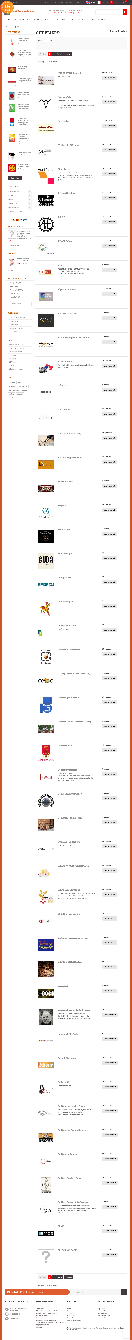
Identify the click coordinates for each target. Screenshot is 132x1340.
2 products (106, 337)
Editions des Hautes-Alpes (71, 1106)
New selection (72, 1318)
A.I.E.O (61, 217)
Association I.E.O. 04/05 (17, 345)
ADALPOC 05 (65, 241)
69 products (106, 745)
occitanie (12, 398)
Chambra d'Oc (65, 745)
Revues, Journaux (97, 20)
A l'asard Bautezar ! (67, 193)
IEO (19, 382)
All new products (13, 246)
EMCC (61, 1226)
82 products (106, 1249)
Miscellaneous (77, 20)
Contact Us (79, 2)
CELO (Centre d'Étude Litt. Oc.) (74, 673)
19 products (106, 361)
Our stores (40, 1309)
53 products (106, 841)
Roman (24, 390)
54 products (106, 1057)
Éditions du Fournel (68, 1154)
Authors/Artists (17, 278)
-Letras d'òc (13, 325)
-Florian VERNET (15, 287)
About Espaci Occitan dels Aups (48, 1311)
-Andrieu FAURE (15, 283)
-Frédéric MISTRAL (16, 290)
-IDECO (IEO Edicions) (17, 318)
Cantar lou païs (65, 601)
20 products (106, 697)
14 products (106, 601)
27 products (106, 241)
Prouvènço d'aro (14, 359)
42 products (106, 289)
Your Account (58, 13)
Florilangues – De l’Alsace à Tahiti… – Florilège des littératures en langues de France (24, 234)
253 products (107, 433)
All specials (11, 270)
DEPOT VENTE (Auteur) (70, 962)
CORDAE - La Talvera (69, 841)
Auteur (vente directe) (69, 433)
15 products (106, 1225)
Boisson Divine (65, 481)
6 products (106, 265)
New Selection (21, 20)
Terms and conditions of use (46, 1313)
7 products (106, 769)
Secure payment (42, 1315)
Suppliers (13, 313)
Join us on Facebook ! (75, 1320)
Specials (12, 253)
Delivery (39, 1318)
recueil (20, 394)
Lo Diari (11, 366)
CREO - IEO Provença (69, 889)
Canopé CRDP (65, 577)
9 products (106, 385)
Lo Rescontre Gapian (16, 348)
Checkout (68, 13)
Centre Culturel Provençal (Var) (74, 721)
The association (57, 2)
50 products (106, 865)
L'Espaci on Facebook (16, 369)
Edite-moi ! (63, 1082)
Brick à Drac (64, 529)
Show (40, 40)
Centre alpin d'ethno (68, 697)
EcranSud (63, 986)
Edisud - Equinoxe (67, 1058)
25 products (106, 577)
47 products (106, 192)
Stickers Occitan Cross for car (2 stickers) (24, 167)
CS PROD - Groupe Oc (69, 913)
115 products (107, 120)
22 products (106, 625)
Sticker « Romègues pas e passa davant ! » (25, 81)
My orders (101, 1309)
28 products (106, 216)
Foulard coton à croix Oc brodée (23, 94)
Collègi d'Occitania (67, 769)
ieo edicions (14, 390)
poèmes (22, 398)
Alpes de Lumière (67, 289)
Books (36, 20)
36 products (106, 1081)
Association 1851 (66, 361)
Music (47, 20)
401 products (107, 72)
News (46, 2)
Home (7, 27)
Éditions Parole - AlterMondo (73, 1202)
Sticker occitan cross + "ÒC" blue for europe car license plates (24, 122)
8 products (106, 673)
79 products (106, 168)
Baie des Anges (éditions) (70, 457)
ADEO (61, 265)
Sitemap (39, 1327)
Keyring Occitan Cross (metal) (23, 40)
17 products (106, 553)
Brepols (62, 505)
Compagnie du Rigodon (70, 817)
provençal (23, 386)
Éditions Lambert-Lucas (70, 1178)
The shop (69, 2)
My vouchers (102, 1318)
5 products (106, 481)
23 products (106, 409)
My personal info (104, 1315)
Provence (12, 386)
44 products (106, 1153)
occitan (12, 382)
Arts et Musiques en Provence (73, 337)
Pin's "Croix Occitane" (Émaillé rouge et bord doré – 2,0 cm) (24, 54)
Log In (77, 13)
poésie (11, 394)
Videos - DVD (60, 20)
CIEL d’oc (12, 362)
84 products (106, 1129)
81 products (106, 96)
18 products (106, 913)
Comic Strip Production (70, 793)
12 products (106, 457)
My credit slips (103, 1311)
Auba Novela (64, 409)
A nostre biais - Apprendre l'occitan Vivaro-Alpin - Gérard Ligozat (24, 139)
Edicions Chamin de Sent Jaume (74, 1010)
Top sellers (14, 32)
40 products (106, 144)
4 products (106, 529)
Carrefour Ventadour (69, 649)
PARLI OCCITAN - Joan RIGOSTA (23, 260)
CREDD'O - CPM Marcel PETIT (73, 865)
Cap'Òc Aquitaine (67, 625)
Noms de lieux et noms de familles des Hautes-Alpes (24, 107)
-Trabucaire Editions (16, 328)
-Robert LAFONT (15, 297)
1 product (106, 313)
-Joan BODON (14, 293)
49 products (106, 1033)
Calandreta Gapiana (16, 352)
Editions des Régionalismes (72, 1130)
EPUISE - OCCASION (68, 1250)
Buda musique (65, 553)
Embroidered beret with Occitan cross (24, 154)
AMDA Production (67, 313)
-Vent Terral (13, 332)
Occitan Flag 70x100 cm (22, 68)
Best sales (71, 1315)
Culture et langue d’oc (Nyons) (73, 937)
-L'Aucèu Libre (14, 321)
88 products (106, 961)
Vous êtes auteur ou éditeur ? (47, 1320)
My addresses (103, 1313)
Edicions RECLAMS (68, 1034)
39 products (106, 889)
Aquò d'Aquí (13, 355)
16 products (106, 505)
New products (15, 226)
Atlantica (62, 385)
